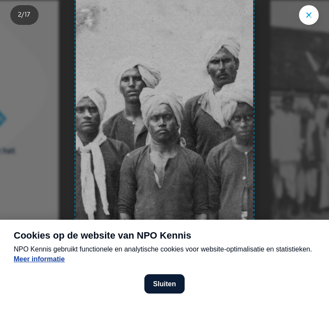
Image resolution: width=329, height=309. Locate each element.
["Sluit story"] (309, 15)
